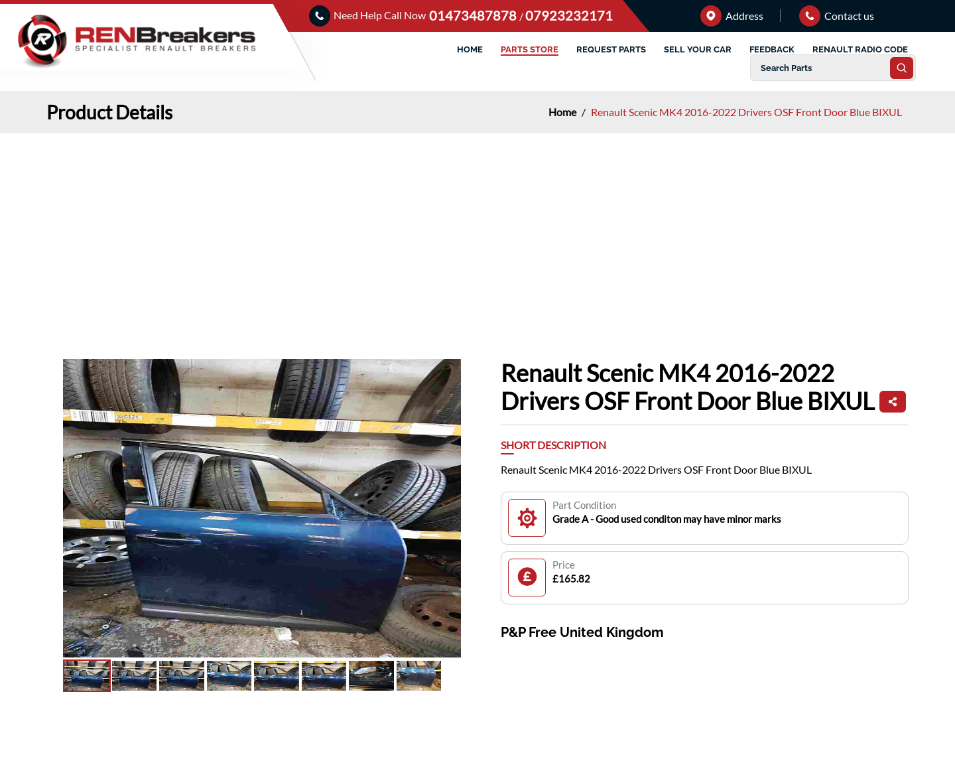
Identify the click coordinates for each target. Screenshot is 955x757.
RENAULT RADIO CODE (860, 49)
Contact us (836, 15)
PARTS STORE (529, 49)
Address (731, 15)
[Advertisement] (477, 233)
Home (563, 111)
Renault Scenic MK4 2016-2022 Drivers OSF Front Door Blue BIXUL (746, 111)
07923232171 (569, 15)
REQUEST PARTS (611, 49)
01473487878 (474, 15)
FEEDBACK (772, 49)
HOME (470, 49)
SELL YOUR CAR (698, 49)
